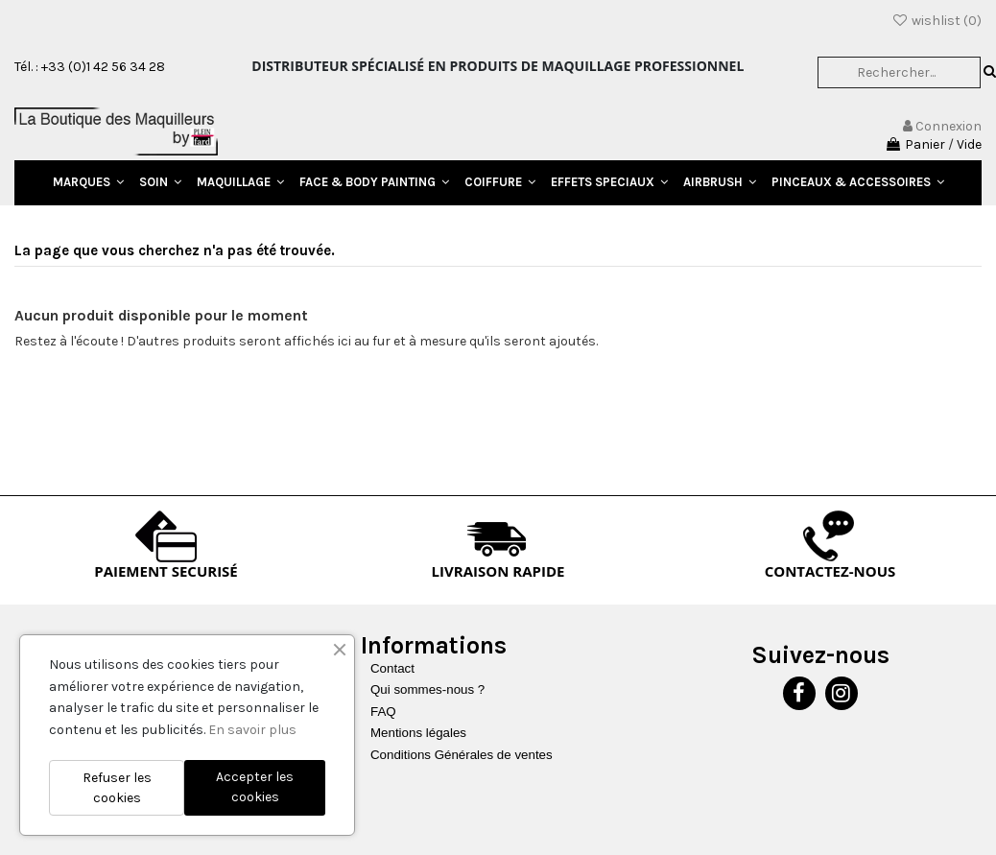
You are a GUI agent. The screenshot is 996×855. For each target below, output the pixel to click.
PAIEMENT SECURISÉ (166, 571)
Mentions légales (418, 732)
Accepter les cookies (255, 787)
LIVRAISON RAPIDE (498, 571)
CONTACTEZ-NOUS (830, 571)
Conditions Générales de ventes (461, 755)
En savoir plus (252, 730)
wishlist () (936, 20)
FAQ (383, 711)
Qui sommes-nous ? (427, 689)
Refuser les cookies (117, 788)
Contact (392, 668)
